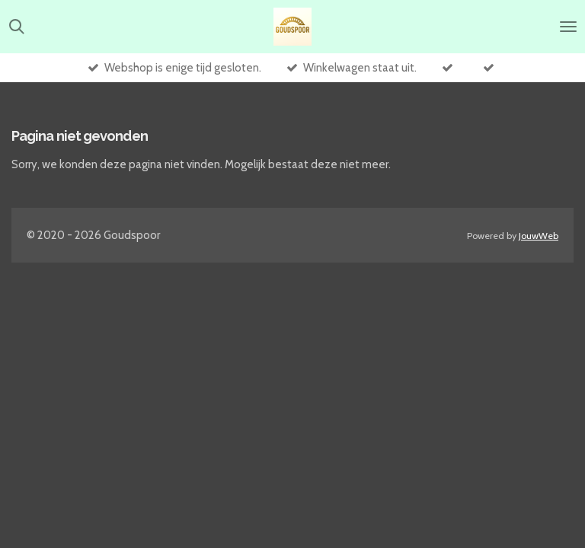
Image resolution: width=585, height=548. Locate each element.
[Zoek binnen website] (17, 26)
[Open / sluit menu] (568, 26)
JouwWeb (538, 235)
